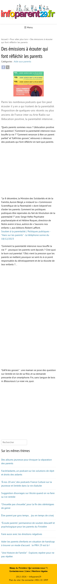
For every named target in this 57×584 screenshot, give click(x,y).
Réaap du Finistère (18, 568)
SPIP (46, 580)
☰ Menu (28, 27)
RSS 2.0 (38, 580)
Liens (27, 571)
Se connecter (28, 580)
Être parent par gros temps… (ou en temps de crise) (27, 515)
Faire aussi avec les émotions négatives (21, 534)
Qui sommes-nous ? (37, 568)
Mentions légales (40, 571)
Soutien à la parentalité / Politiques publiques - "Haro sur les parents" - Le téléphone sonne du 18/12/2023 (25, 235)
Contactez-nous (16, 571)
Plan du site (14, 580)
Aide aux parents (22, 61)
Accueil (4, 39)
